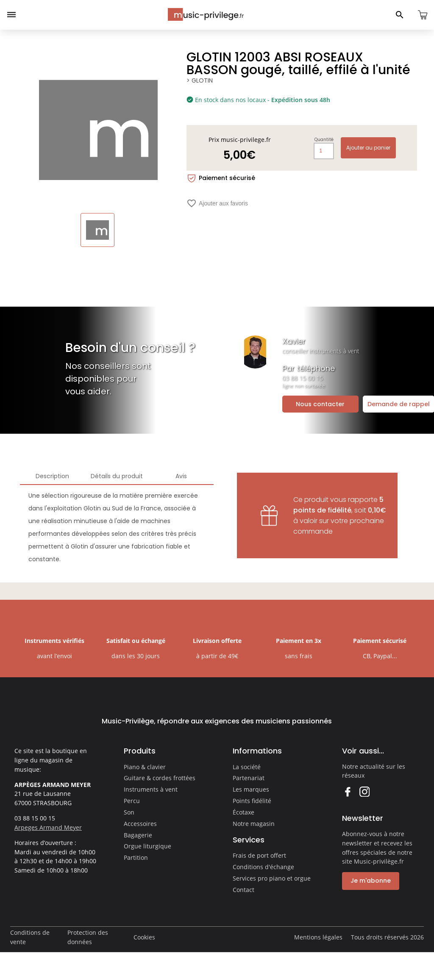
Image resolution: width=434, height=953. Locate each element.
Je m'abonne (371, 880)
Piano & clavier (145, 767)
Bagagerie (138, 835)
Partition (136, 857)
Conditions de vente (30, 937)
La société (247, 767)
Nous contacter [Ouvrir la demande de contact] (320, 404)
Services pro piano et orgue (272, 878)
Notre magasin (254, 824)
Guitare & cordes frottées (159, 778)
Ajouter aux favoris (217, 203)
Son (129, 812)
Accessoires (140, 824)
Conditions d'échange (263, 867)
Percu (132, 801)
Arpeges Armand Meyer (48, 827)
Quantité (324, 140)
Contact (243, 890)
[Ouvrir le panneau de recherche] (399, 14)
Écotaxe (243, 812)
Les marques (251, 789)
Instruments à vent (151, 789)
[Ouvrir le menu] (11, 14)
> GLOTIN (199, 80)
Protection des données (87, 937)
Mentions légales (318, 937)
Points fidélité (252, 801)
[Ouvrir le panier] (422, 14)
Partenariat (248, 778)
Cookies (144, 937)
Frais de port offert (259, 855)
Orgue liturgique (147, 846)
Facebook (347, 791)
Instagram (364, 791)
